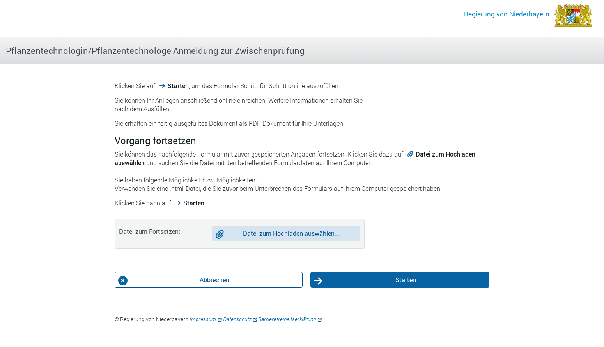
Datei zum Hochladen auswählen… (292, 233)
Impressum (203, 319)
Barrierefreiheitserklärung (287, 319)
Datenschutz (237, 319)
